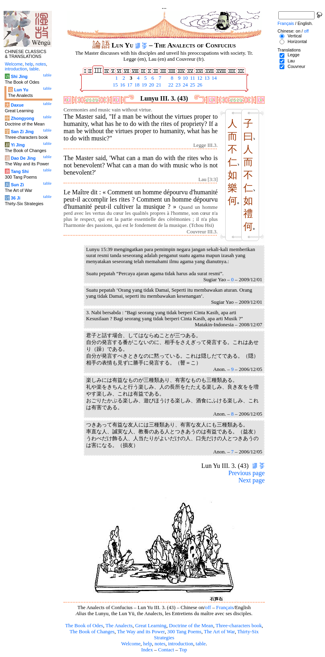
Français (224, 607)
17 (129, 85)
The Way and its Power (141, 631)
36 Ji (16, 198)
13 (206, 78)
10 (184, 78)
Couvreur (296, 66)
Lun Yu (21, 89)
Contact (166, 650)
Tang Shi (20, 171)
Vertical (295, 35)
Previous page (246, 473)
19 (143, 85)
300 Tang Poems (184, 631)
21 (158, 85)
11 (192, 78)
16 (122, 85)
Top (183, 650)
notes (159, 644)
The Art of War (219, 631)
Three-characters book (239, 625)
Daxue (17, 105)
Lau (291, 60)
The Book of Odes (84, 625)
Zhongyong (22, 118)
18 (136, 85)
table (201, 644)
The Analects (118, 625)
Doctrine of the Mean (191, 625)
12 (199, 78)
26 (199, 85)
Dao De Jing (23, 158)
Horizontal (297, 41)
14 (213, 78)
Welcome (130, 644)
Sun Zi (17, 184)
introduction (180, 644)
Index (147, 650)
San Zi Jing (22, 131)
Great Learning (151, 625)
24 (184, 85)
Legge (294, 54)
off (208, 607)
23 (177, 85)
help (147, 644)
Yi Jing (18, 144)
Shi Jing (19, 76)
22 (170, 85)
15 (114, 85)
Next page (252, 480)
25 (192, 85)
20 (151, 85)
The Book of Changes (92, 631)
